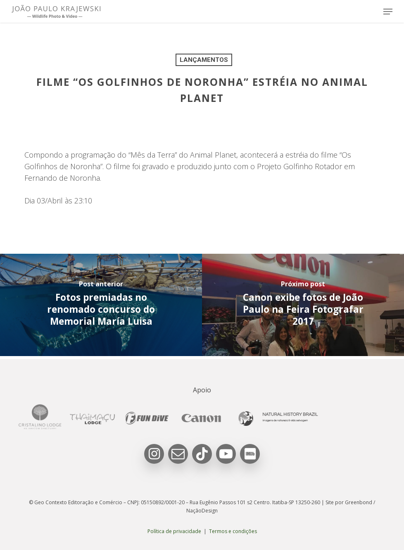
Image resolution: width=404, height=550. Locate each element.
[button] (387, 11)
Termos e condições (233, 531)
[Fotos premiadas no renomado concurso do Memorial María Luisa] (101, 305)
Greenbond (358, 502)
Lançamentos (204, 60)
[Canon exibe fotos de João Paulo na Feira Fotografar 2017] (303, 305)
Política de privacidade (174, 531)
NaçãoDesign (202, 510)
